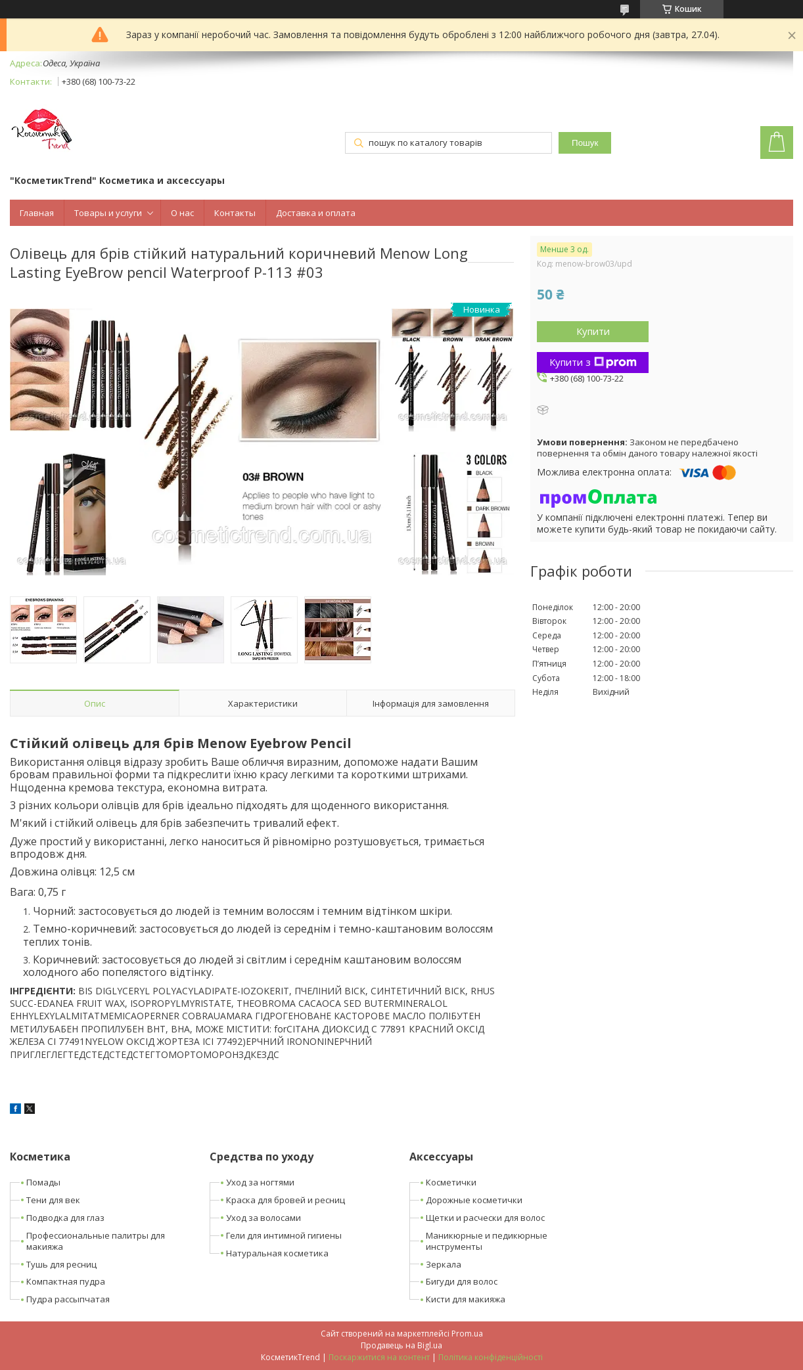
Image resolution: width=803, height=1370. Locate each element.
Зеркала (443, 1264)
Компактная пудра (65, 1281)
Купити (593, 331)
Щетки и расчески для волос (485, 1218)
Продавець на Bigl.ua (401, 1345)
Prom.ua (467, 1333)
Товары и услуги (108, 213)
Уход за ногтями (260, 1182)
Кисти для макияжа (465, 1299)
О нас (182, 213)
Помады (43, 1182)
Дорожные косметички (474, 1200)
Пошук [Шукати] (585, 143)
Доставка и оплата (316, 213)
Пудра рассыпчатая (68, 1299)
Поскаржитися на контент (379, 1357)
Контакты (235, 213)
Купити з (593, 361)
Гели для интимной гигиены (284, 1235)
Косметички (451, 1182)
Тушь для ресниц (61, 1264)
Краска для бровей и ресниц (285, 1200)
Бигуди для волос (461, 1281)
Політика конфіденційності (490, 1357)
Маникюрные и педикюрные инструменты (486, 1240)
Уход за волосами (263, 1218)
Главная (37, 213)
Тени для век (53, 1200)
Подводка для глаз (65, 1218)
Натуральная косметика (277, 1253)
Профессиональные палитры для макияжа (95, 1240)
